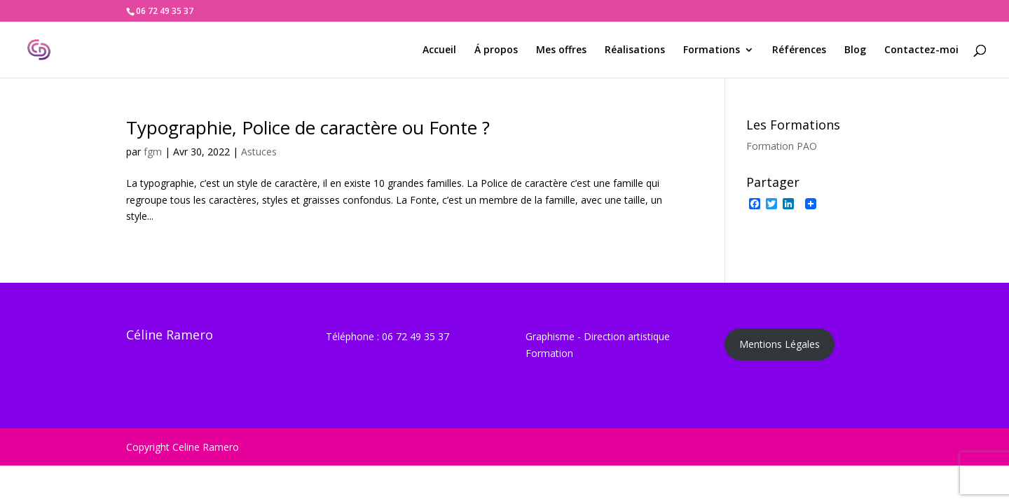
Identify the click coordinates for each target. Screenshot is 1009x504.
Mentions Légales (779, 344)
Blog (855, 50)
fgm (153, 151)
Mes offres (561, 50)
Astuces (259, 151)
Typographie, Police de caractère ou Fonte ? (308, 127)
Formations (711, 50)
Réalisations (635, 50)
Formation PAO (781, 146)
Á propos (496, 50)
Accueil (439, 50)
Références (799, 50)
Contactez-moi (921, 50)
